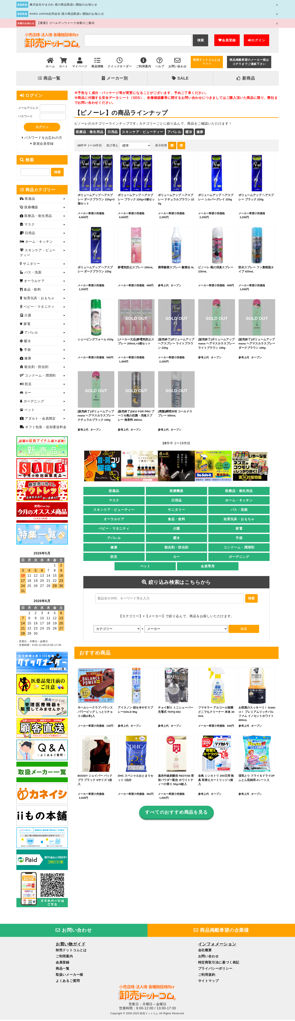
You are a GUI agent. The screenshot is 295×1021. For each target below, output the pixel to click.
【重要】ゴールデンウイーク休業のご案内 (65, 23)
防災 (113, 557)
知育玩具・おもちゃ (239, 519)
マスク (114, 500)
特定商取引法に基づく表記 (218, 963)
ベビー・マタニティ (114, 529)
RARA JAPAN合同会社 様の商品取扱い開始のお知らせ (67, 13)
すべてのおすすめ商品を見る (176, 812)
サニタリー (176, 510)
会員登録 (227, 40)
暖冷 (188, 131)
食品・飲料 (176, 519)
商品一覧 (49, 78)
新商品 (246, 78)
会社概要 (205, 951)
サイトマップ (208, 982)
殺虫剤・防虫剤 (177, 547)
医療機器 (176, 491)
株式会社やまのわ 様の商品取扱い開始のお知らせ (63, 4)
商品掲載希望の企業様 (221, 931)
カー (176, 557)
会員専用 (207, 566)
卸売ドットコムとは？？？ (206, 61)
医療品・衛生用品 (89, 131)
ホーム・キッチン (239, 500)
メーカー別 (115, 78)
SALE (180, 78)
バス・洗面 (239, 510)
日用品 (113, 131)
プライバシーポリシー (215, 969)
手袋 (239, 538)
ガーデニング (239, 557)
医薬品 (114, 491)
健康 (199, 131)
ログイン (256, 40)
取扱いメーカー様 (69, 976)
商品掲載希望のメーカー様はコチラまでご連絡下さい (249, 61)
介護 (176, 529)
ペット (145, 566)
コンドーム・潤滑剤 (239, 547)
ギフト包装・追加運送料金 (45, 428)
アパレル (174, 131)
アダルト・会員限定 (40, 419)
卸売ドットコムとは (71, 951)
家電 (239, 529)
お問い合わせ (74, 931)
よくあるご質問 (68, 982)
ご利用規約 (206, 976)
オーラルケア (114, 519)
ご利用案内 (64, 957)
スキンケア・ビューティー (142, 131)
